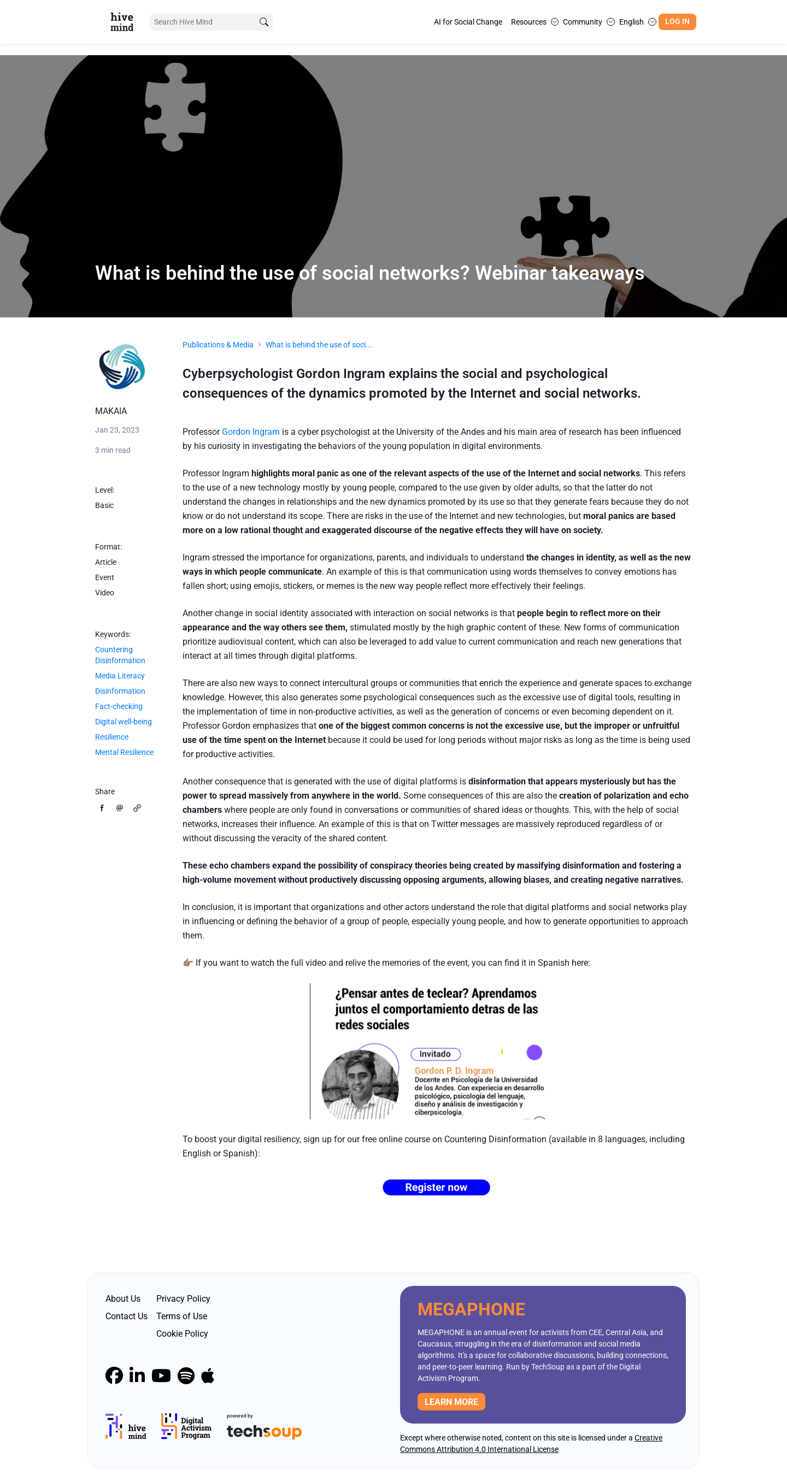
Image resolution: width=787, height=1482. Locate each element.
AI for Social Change (468, 21)
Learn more (451, 1402)
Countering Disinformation (120, 655)
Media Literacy (120, 675)
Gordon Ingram (251, 432)
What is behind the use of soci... (319, 344)
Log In (677, 21)
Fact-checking (119, 706)
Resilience (111, 737)
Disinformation (120, 691)
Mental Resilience (124, 752)
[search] (264, 22)
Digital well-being (123, 721)
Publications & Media (218, 344)
